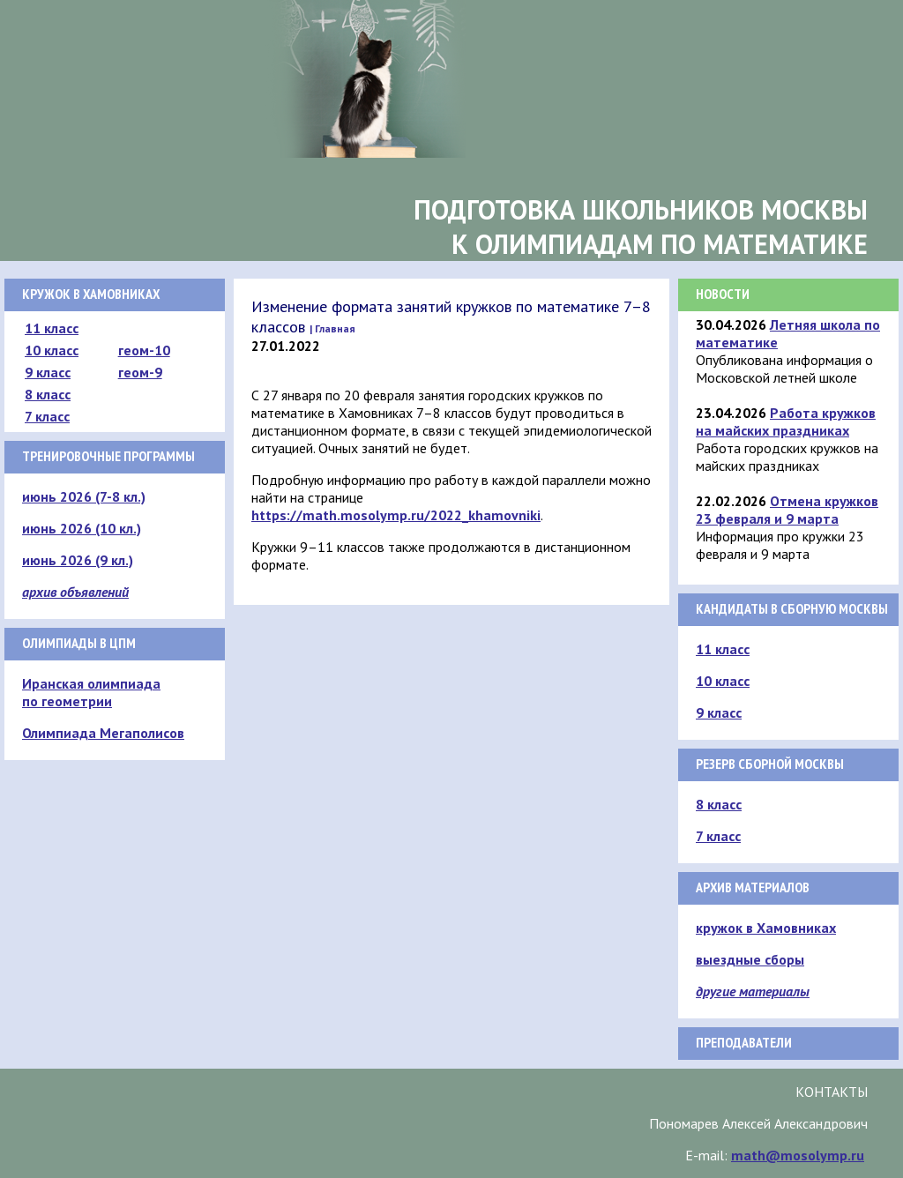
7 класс (47, 416)
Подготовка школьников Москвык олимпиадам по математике (641, 226)
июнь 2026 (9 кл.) (77, 560)
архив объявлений (75, 591)
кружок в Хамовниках (766, 927)
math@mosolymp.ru (797, 1155)
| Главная (332, 328)
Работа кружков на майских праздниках (786, 421)
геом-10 (144, 350)
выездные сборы (750, 959)
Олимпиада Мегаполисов (103, 733)
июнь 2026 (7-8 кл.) (84, 496)
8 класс (48, 394)
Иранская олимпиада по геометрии (91, 692)
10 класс (51, 350)
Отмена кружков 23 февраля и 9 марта (787, 509)
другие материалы (753, 991)
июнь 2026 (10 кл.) (81, 528)
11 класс (51, 328)
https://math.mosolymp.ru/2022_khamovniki (396, 515)
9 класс (48, 372)
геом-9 (140, 372)
